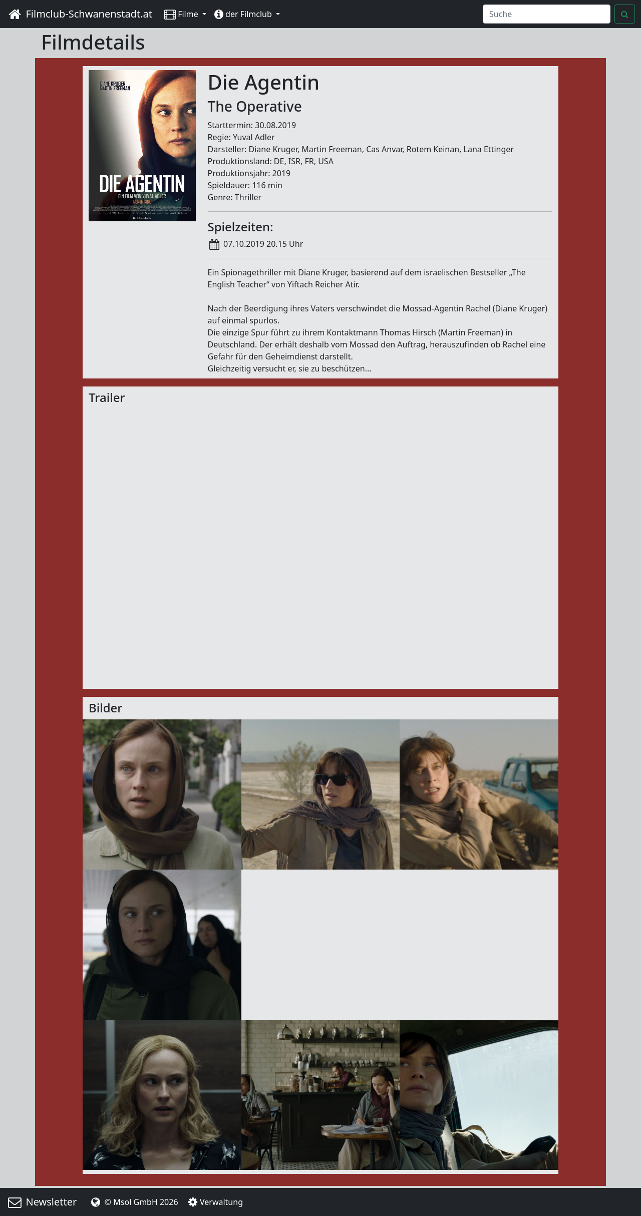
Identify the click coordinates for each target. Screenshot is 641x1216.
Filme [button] (182, 14)
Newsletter (41, 1201)
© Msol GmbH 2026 (133, 1201)
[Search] (546, 14)
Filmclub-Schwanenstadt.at (79, 14)
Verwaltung (214, 1201)
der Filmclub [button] (244, 14)
